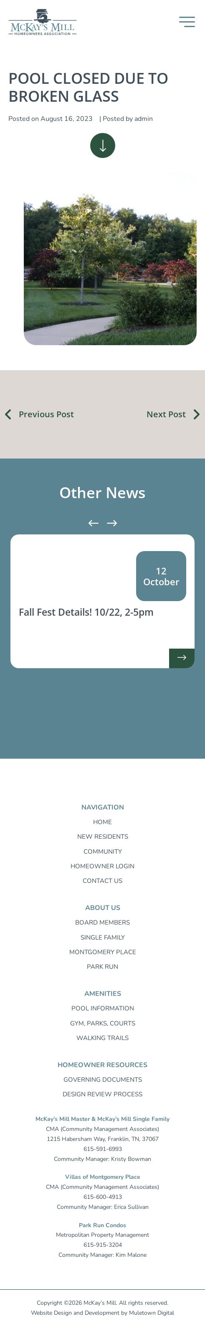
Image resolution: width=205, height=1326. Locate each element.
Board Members (102, 922)
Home (102, 822)
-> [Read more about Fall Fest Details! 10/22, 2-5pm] (182, 661)
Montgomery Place (102, 952)
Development (102, 1313)
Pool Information (102, 1008)
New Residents (102, 836)
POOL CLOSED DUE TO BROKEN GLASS (88, 87)
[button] (187, 21)
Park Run (102, 967)
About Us (102, 907)
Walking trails (102, 1038)
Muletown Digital (151, 1313)
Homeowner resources (102, 1065)
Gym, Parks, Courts (102, 1023)
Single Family (103, 937)
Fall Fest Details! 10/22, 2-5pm (86, 612)
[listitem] (102, 601)
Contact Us (102, 881)
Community (103, 851)
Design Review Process (102, 1094)
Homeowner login (102, 866)
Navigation (102, 807)
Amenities (102, 993)
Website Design (51, 1313)
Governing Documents (102, 1079)
